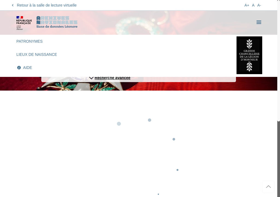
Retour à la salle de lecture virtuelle (43, 5)
